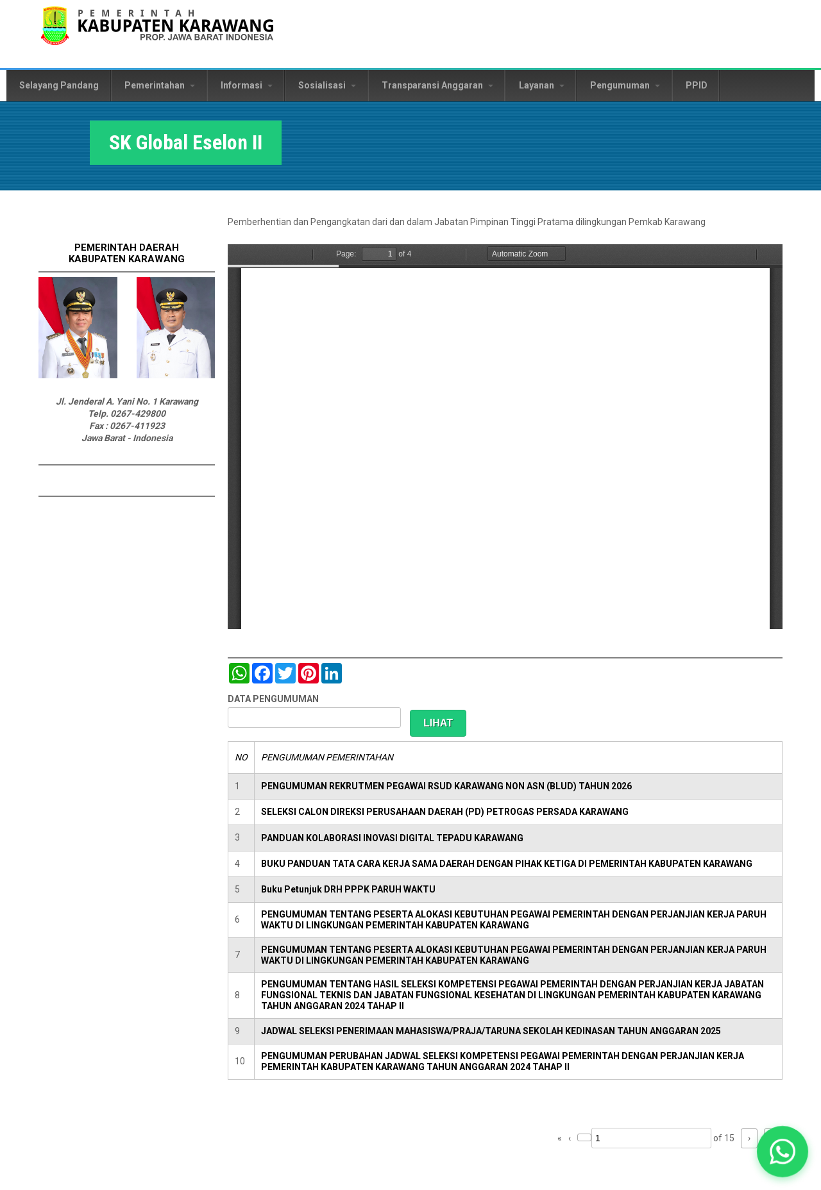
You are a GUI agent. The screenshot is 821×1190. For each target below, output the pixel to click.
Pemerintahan (159, 85)
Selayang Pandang (59, 85)
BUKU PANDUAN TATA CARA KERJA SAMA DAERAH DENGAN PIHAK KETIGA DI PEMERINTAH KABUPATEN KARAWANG (506, 864)
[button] (783, 1152)
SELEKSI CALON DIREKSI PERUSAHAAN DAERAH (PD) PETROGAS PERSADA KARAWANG (445, 812)
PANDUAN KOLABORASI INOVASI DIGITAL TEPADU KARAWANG (392, 838)
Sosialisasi (327, 85)
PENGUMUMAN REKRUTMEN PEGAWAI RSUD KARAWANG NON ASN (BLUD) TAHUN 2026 (446, 786)
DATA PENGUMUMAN (273, 699)
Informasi (247, 85)
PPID (696, 85)
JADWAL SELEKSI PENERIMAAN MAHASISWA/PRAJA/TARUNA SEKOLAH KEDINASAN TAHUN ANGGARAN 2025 (491, 1031)
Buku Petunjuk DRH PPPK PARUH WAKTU (348, 889)
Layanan (541, 85)
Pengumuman (625, 85)
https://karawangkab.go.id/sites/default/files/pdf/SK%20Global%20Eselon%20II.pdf (505, 436)
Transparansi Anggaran (437, 85)
